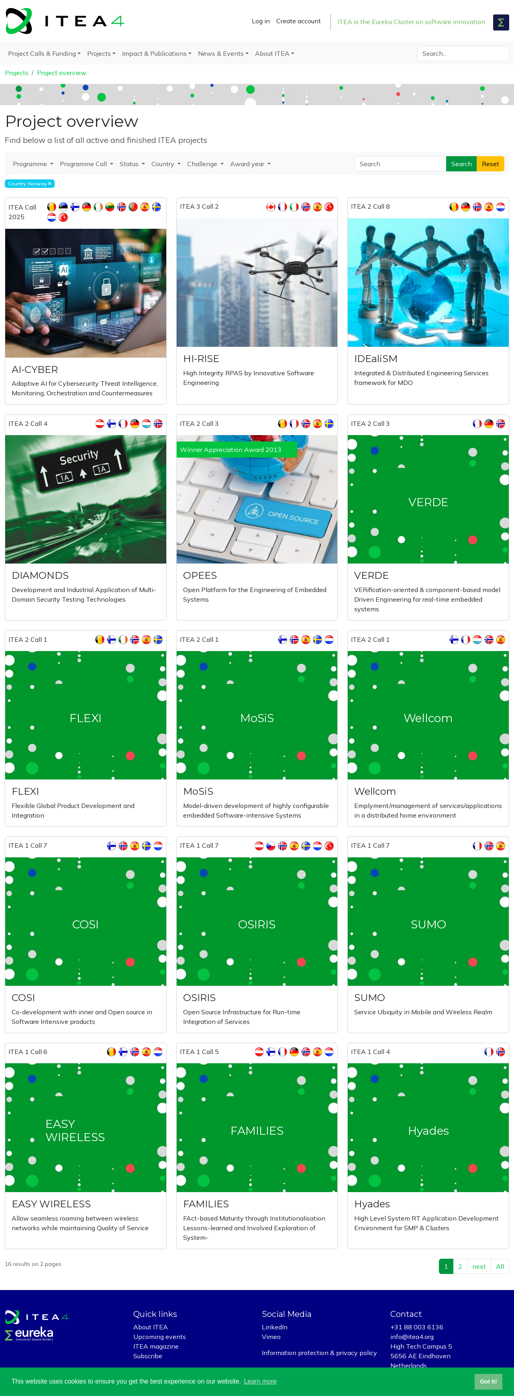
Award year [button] (248, 164)
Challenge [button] (203, 164)
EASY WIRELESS (51, 1204)
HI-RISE (201, 358)
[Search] (463, 53)
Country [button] (163, 164)
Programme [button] (31, 164)
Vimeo (271, 1337)
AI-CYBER (35, 369)
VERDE (371, 575)
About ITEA (150, 1327)
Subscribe (147, 1356)
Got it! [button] (488, 1381)
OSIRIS (199, 997)
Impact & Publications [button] (154, 53)
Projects (17, 73)
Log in (261, 21)
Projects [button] (99, 53)
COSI (23, 997)
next (479, 1266)
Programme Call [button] (84, 164)
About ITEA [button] (272, 53)
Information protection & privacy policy (319, 1353)
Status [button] (130, 164)
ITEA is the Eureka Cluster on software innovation (411, 22)
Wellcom (375, 791)
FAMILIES (206, 1204)
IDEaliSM (376, 358)
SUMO (369, 997)
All (500, 1266)
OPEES (200, 575)
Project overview (61, 73)
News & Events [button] (221, 53)
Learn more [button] (260, 1381)
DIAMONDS (40, 575)
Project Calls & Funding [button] (42, 53)
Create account (298, 21)
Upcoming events (159, 1337)
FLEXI (25, 791)
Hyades (372, 1204)
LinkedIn (275, 1327)
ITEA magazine (156, 1346)
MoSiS (198, 791)
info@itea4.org (412, 1337)
